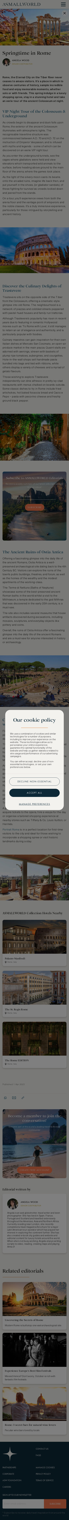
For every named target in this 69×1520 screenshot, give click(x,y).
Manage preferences (34, 804)
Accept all (34, 792)
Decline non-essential (34, 781)
